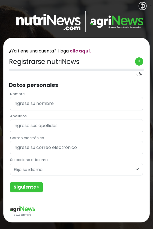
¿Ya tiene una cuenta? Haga (50, 51)
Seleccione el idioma (29, 159)
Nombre (17, 94)
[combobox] (76, 169)
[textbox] (73, 170)
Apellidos (18, 116)
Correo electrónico (27, 138)
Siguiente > (26, 187)
